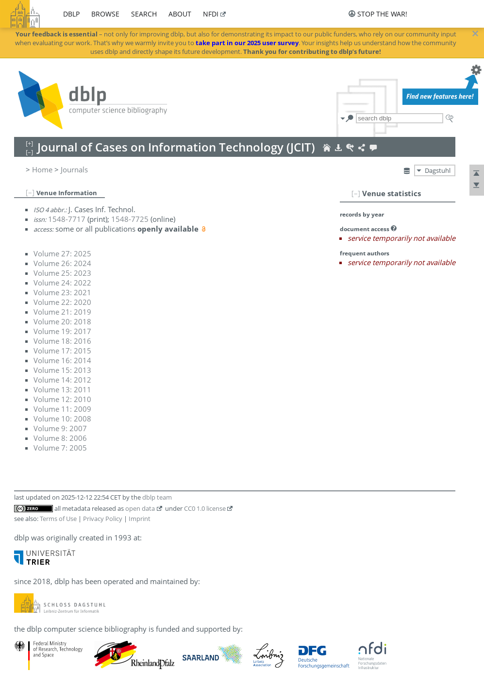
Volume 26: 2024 (62, 263)
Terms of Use (58, 518)
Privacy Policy (102, 518)
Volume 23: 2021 (62, 292)
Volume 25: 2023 (62, 273)
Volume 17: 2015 (62, 350)
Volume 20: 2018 (62, 321)
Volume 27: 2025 (62, 253)
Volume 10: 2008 (62, 418)
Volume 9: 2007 (60, 428)
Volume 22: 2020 (62, 302)
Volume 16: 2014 (62, 360)
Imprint (139, 518)
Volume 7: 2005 (60, 448)
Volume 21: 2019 (62, 312)
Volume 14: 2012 (62, 380)
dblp (71, 13)
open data (140, 508)
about (179, 13)
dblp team (157, 497)
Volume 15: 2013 (62, 370)
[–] (355, 193)
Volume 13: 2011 (62, 389)
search (144, 13)
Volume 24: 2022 (62, 282)
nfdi (210, 13)
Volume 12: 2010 (62, 399)
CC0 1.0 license (205, 508)
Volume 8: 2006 (60, 438)
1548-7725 (130, 219)
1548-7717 (66, 219)
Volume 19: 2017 (62, 331)
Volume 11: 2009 (62, 409)
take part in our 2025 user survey (247, 42)
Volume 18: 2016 (62, 341)
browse (105, 13)
